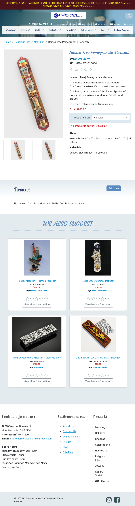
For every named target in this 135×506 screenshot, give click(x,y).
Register (63, 24)
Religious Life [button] (88, 30)
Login (54, 24)
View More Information (37, 304)
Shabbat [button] (38, 30)
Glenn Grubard (100, 367)
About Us (68, 426)
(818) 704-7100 (39, 24)
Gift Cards (115, 24)
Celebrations (102, 444)
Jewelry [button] (104, 30)
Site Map (68, 452)
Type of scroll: (82, 117)
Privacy (67, 441)
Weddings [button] (10, 30)
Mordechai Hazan (38, 291)
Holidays (100, 433)
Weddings (100, 427)
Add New (113, 188)
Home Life (101, 450)
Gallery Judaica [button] (121, 30)
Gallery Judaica (100, 473)
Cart (72, 24)
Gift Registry (101, 24)
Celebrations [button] (54, 30)
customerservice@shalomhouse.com (31, 438)
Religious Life (100, 458)
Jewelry (99, 466)
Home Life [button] (70, 30)
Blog (65, 447)
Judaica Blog (85, 24)
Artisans (128, 24)
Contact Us (69, 431)
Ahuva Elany (82, 58)
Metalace (38, 367)
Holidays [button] (25, 30)
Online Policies (71, 436)
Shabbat (100, 438)
